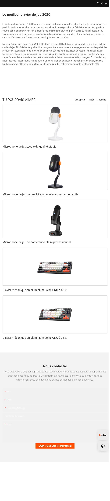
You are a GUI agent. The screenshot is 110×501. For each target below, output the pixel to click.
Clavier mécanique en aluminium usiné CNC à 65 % (35, 290)
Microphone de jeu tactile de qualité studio (30, 146)
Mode (91, 99)
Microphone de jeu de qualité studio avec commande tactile (40, 194)
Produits (102, 99)
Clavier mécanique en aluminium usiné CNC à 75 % (35, 337)
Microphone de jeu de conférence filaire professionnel (37, 242)
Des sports (80, 99)
